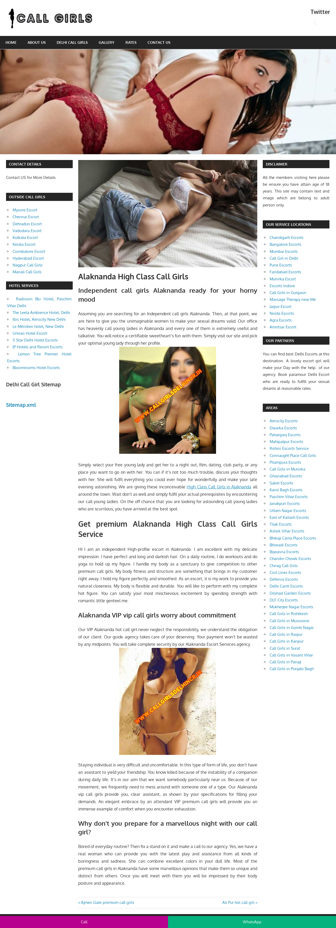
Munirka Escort (283, 278)
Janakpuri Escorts (285, 503)
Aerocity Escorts (284, 420)
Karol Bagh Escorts (286, 489)
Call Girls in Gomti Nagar (292, 627)
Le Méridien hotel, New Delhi (38, 326)
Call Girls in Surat (285, 648)
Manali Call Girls (27, 271)
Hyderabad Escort (28, 258)
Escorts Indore (282, 285)
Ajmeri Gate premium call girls (107, 902)
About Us (37, 42)
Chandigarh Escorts (286, 237)
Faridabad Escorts (285, 271)
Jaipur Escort (280, 306)
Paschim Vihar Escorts (289, 496)
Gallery (106, 42)
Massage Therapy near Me (293, 299)
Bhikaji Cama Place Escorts (293, 538)
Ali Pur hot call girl (238, 902)
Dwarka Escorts (283, 427)
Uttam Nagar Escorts (288, 510)
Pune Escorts (281, 265)
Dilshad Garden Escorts (290, 593)
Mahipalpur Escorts (286, 441)
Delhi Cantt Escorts (286, 586)
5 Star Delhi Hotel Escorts (35, 340)
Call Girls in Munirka (287, 469)
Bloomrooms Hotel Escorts (36, 367)
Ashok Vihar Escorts (287, 531)
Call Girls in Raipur (286, 634)
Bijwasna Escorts (284, 551)
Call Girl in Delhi (284, 258)
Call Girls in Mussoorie (289, 620)
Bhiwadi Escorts (283, 544)
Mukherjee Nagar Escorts (291, 606)
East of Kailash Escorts (289, 517)
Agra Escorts (281, 320)
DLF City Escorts (284, 600)
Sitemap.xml (21, 405)
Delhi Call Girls (72, 42)
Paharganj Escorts (285, 434)
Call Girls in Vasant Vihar (291, 655)
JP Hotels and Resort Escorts (37, 346)
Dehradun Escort (27, 223)
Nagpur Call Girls (28, 265)
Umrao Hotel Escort (30, 333)
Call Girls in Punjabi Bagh (292, 668)
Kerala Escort (24, 244)
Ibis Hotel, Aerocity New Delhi (39, 319)
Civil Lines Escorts (285, 572)
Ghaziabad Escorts (286, 475)
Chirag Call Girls (284, 565)
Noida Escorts (282, 313)
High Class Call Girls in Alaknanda (219, 486)
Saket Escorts (281, 483)
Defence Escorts (284, 579)
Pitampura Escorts (285, 462)
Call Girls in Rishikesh (289, 613)
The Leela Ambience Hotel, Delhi (41, 312)
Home (11, 42)
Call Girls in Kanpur (286, 641)
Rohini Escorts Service (289, 448)
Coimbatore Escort (29, 251)
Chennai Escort (26, 216)
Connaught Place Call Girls (293, 455)
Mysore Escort (25, 209)
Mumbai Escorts (284, 251)
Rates (130, 42)
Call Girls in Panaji (285, 661)
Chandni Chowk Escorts (290, 558)
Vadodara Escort (27, 230)
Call (84, 921)
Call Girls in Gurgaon (288, 292)
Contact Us (159, 42)
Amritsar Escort (283, 326)
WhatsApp (252, 921)
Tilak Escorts (281, 524)
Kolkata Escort (25, 237)
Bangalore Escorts (285, 244)
